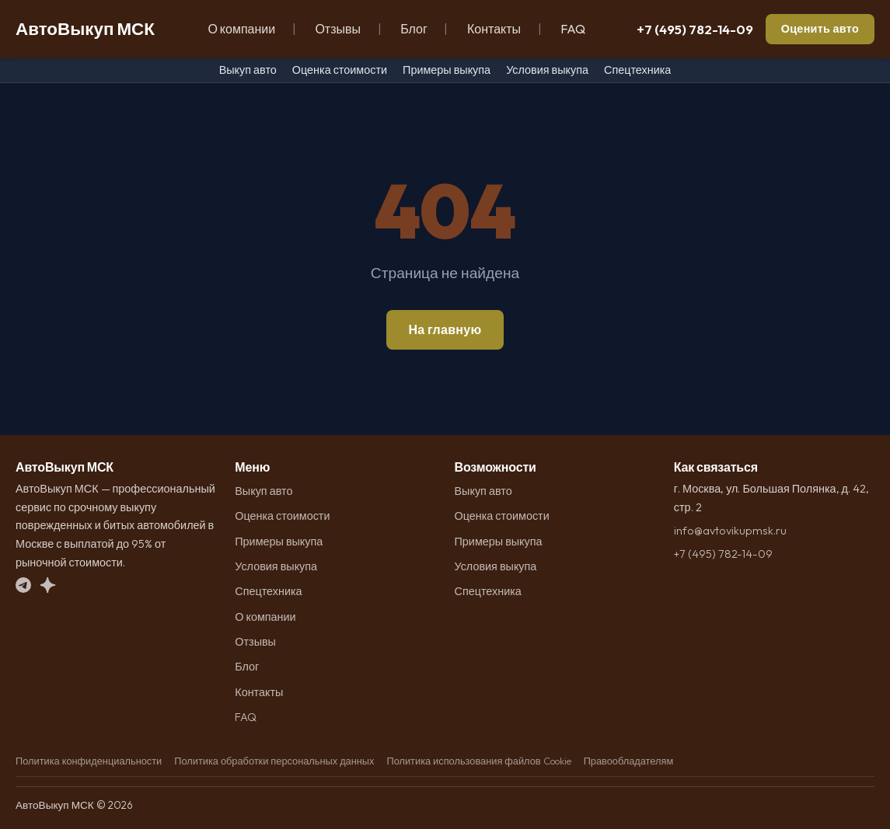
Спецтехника (637, 70)
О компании (241, 29)
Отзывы (338, 29)
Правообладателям (629, 760)
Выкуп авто (248, 70)
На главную (444, 329)
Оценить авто (820, 29)
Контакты (494, 29)
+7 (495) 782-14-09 (695, 29)
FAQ (572, 29)
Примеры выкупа (446, 70)
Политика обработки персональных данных (274, 760)
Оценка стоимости (339, 70)
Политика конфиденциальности (89, 760)
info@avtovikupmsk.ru (730, 531)
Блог (414, 29)
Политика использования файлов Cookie (478, 760)
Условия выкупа (547, 70)
